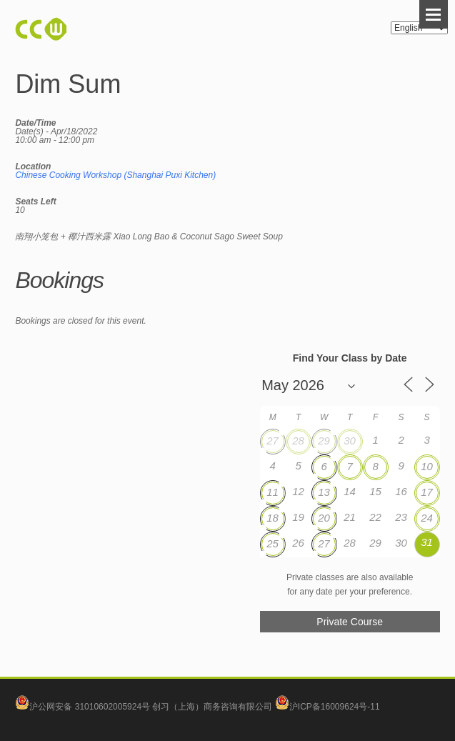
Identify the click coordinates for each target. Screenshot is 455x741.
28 (298, 440)
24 (427, 518)
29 (324, 440)
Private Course (349, 621)
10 (427, 466)
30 (350, 440)
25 (272, 543)
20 (324, 518)
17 (427, 492)
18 (272, 518)
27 (272, 440)
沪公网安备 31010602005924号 (89, 707)
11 (272, 492)
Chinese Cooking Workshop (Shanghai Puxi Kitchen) (115, 175)
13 (324, 492)
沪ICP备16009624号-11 (327, 707)
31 (427, 542)
